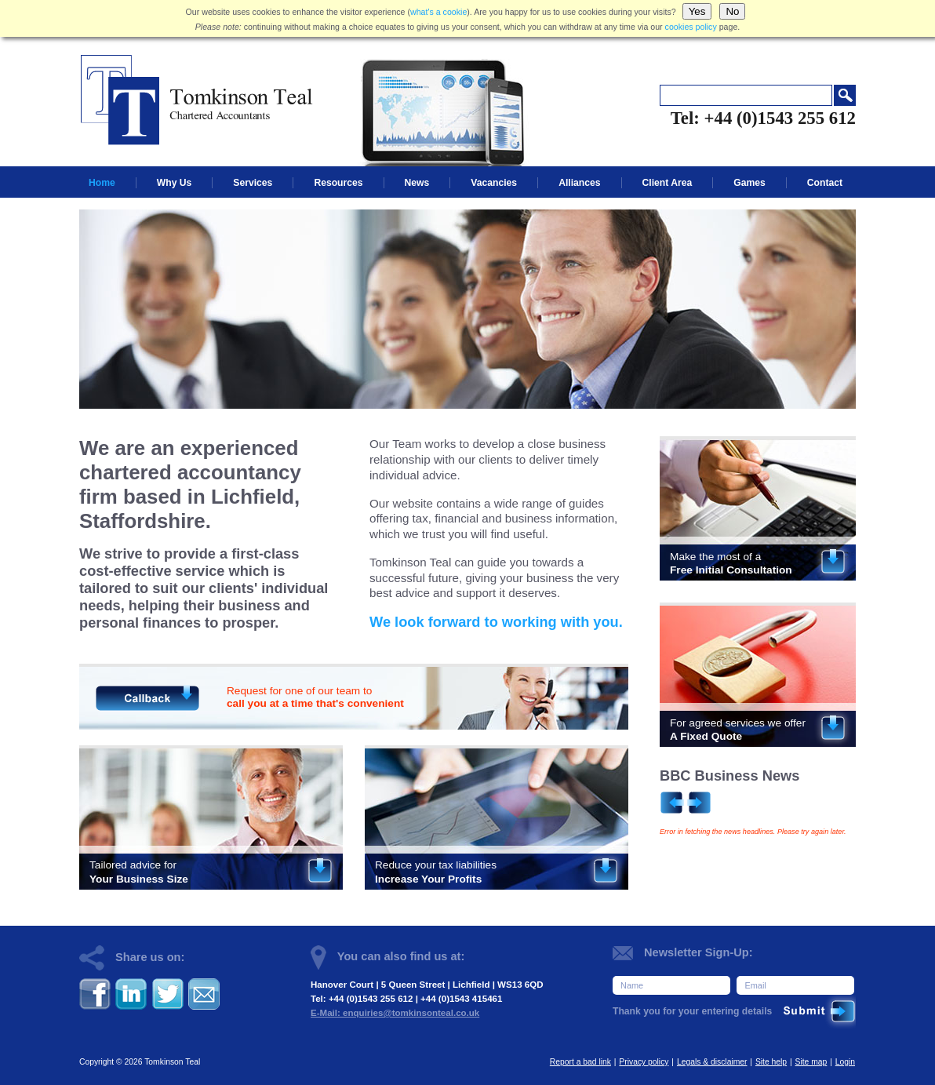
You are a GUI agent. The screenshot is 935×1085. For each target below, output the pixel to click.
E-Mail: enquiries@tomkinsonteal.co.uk (395, 1013)
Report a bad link (580, 1062)
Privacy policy (643, 1062)
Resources (338, 182)
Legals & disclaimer (712, 1062)
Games (749, 182)
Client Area (667, 182)
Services (252, 182)
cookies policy (691, 26)
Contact (824, 182)
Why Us (174, 182)
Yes (697, 11)
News (417, 182)
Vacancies (494, 182)
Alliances (579, 182)
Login (845, 1062)
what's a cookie (438, 11)
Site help (771, 1062)
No (732, 11)
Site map (811, 1062)
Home (102, 182)
